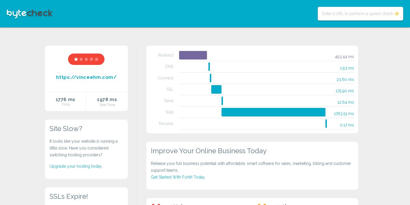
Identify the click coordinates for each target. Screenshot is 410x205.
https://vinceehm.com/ (86, 77)
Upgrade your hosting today (76, 166)
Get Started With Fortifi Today (178, 177)
